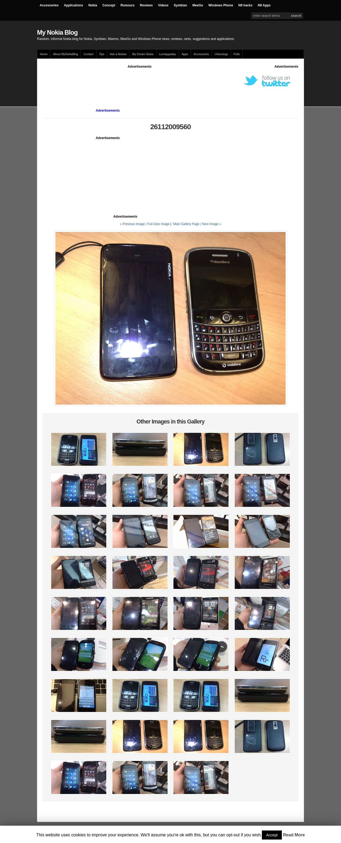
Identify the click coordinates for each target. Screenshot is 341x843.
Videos (163, 5)
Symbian (180, 5)
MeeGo (197, 5)
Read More (294, 835)
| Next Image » (210, 224)
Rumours (127, 5)
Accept (272, 835)
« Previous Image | (133, 224)
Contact (89, 54)
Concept (108, 5)
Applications (73, 5)
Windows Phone (220, 5)
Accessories (49, 5)
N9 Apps (264, 5)
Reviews (146, 5)
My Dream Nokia (142, 54)
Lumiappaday (167, 54)
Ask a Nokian (118, 54)
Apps (185, 54)
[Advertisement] (140, 81)
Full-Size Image (158, 224)
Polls (237, 54)
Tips (101, 54)
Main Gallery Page (186, 224)
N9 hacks (245, 5)
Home (43, 54)
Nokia (92, 5)
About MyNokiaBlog (65, 54)
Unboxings (221, 54)
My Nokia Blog (57, 32)
